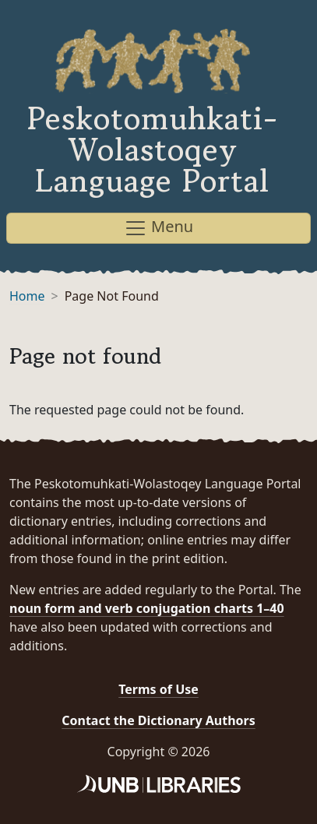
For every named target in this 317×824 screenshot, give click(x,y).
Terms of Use (158, 689)
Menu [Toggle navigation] (158, 228)
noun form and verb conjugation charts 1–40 (146, 608)
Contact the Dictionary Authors (158, 720)
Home (27, 296)
